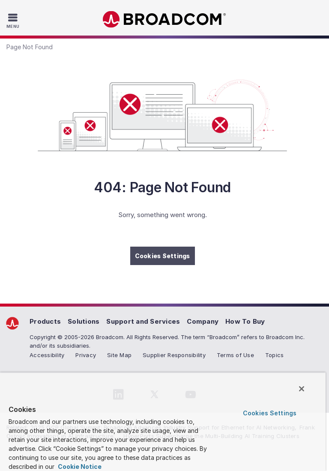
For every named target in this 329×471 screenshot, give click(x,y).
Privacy (85, 355)
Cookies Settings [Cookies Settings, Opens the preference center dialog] (269, 413)
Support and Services (143, 321)
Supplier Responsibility (174, 355)
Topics (274, 355)
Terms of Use (235, 355)
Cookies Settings (162, 255)
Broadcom (164, 19)
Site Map (119, 355)
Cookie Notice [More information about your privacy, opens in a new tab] (79, 466)
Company (202, 321)
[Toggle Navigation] (13, 20)
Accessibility (47, 355)
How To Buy (245, 321)
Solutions (83, 321)
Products (45, 321)
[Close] (301, 388)
